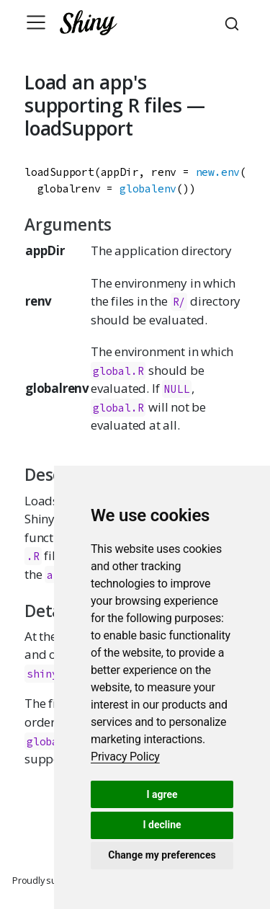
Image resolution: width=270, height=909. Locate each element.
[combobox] (234, 22)
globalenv (148, 188)
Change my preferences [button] (161, 855)
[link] (125, 756)
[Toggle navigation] (36, 22)
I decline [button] (162, 824)
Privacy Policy (125, 756)
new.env (218, 172)
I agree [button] (161, 794)
